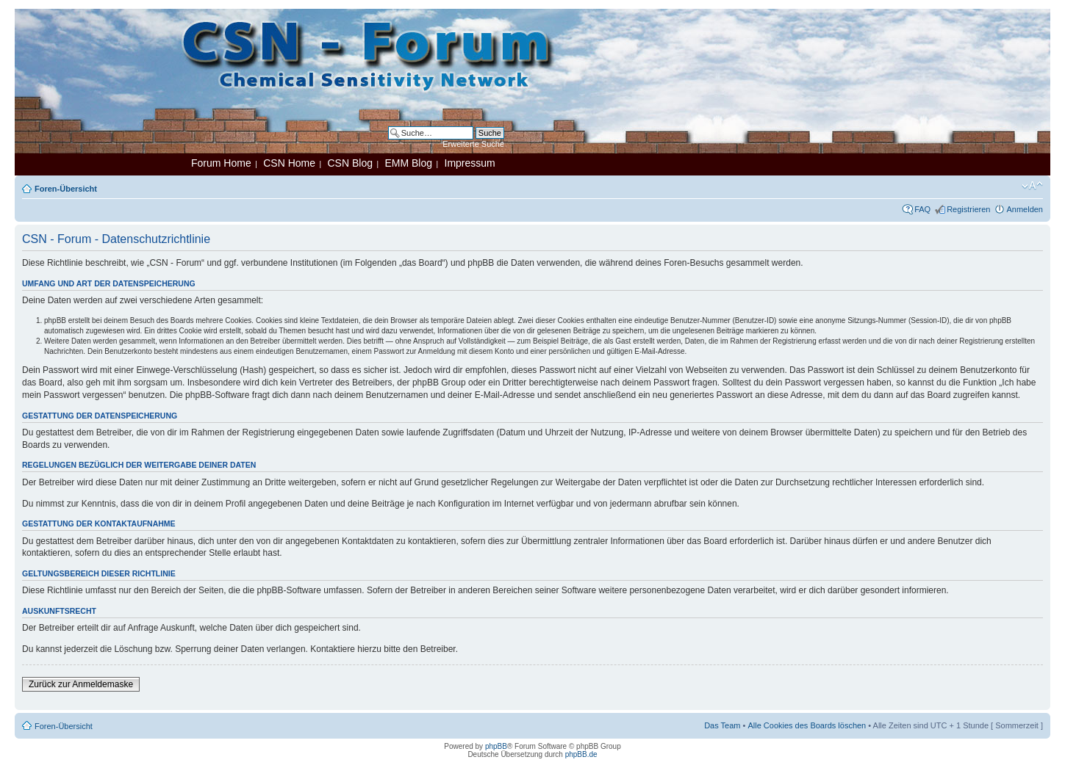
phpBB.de (581, 754)
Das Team (722, 725)
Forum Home (221, 163)
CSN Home (289, 163)
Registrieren (968, 209)
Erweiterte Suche (473, 144)
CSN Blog (349, 163)
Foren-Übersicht (66, 188)
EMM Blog (408, 163)
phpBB (496, 746)
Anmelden (1024, 209)
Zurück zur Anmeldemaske (81, 684)
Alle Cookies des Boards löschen (806, 725)
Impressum (470, 163)
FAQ (922, 209)
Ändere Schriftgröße (1032, 185)
